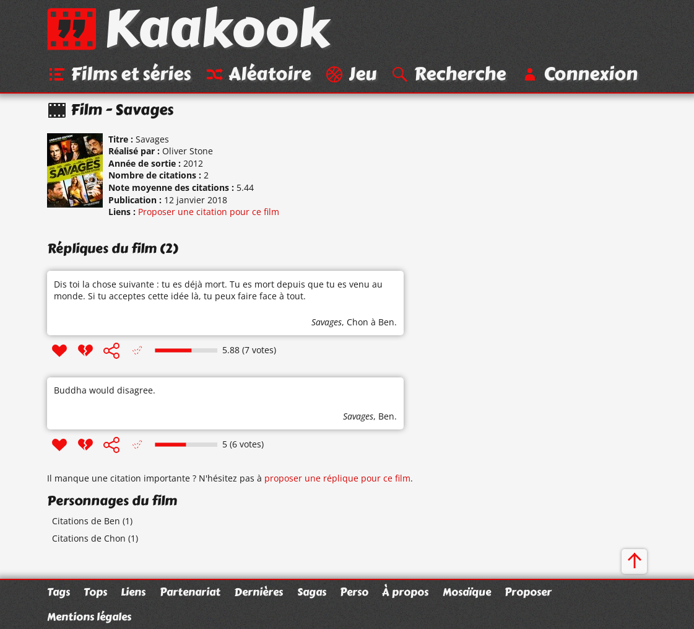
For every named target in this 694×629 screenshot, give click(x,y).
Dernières (258, 592)
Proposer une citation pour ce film (208, 212)
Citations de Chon (89, 538)
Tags (58, 592)
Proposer (528, 592)
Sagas (311, 592)
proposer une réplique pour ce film (337, 478)
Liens (133, 592)
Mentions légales (89, 617)
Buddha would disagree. (104, 390)
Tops (95, 592)
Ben (386, 416)
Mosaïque (467, 592)
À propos (405, 592)
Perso (354, 592)
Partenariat (190, 592)
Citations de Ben (86, 521)
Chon (357, 322)
